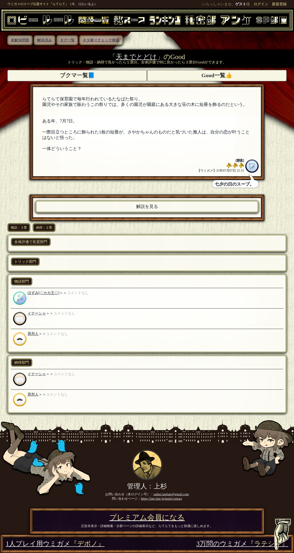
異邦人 (33, 334)
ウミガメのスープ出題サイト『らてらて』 (37, 4)
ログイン (261, 4)
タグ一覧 (67, 40)
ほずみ (33, 293)
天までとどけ (136, 56)
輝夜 (240, 160)
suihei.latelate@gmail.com (171, 494)
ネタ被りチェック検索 (101, 40)
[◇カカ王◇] (49, 293)
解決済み (44, 40)
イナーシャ (37, 313)
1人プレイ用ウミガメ (55, 543)
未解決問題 (20, 40)
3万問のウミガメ (242, 543)
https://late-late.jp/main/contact (161, 498)
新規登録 (279, 4)
